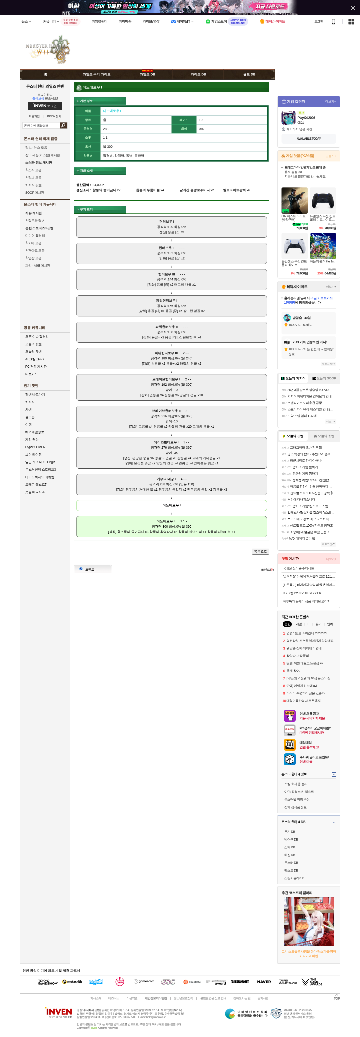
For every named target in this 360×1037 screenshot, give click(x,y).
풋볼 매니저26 (35, 492)
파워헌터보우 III (166, 353)
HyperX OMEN (35, 447)
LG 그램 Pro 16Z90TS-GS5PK (302, 593)
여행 (28, 424)
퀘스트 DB (291, 870)
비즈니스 (113, 998)
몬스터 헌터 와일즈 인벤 (45, 86)
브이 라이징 (33, 454)
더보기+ (330, 101)
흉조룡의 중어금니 (130, 532)
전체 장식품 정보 (295, 807)
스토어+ (331, 156)
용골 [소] (174, 232)
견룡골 (154, 395)
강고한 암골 (191, 311)
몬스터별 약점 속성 (297, 799)
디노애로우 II (166, 521)
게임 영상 (31, 439)
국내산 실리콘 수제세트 (298, 568)
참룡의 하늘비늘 (219, 532)
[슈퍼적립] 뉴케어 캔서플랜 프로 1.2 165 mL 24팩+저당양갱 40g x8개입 (309, 576)
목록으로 (260, 551)
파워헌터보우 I (166, 300)
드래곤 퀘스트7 (35, 484)
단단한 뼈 (190, 337)
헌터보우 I (166, 221)
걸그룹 (30, 417)
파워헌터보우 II (167, 327)
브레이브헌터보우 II (166, 411)
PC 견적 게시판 (36, 366)
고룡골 (143, 426)
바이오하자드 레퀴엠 (39, 477)
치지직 (30, 402)
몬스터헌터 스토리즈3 (40, 469)
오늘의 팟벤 (33, 351)
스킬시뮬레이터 (294, 878)
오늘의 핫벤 (33, 344)
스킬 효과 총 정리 (295, 784)
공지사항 (263, 998)
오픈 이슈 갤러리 (37, 336)
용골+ (156, 337)
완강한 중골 (141, 458)
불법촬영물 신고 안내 (213, 998)
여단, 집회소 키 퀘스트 (299, 792)
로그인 (318, 21)
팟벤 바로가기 (35, 394)
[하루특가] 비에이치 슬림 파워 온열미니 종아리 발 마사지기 (309, 585)
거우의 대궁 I (166, 479)
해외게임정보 (34, 432)
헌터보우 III (166, 274)
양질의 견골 (188, 363)
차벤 (28, 409)
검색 (63, 125)
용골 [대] (154, 311)
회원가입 (34, 116)
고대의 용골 (201, 426)
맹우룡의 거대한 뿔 (139, 489)
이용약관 (132, 998)
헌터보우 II (166, 248)
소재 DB (289, 847)
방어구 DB (291, 839)
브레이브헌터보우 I (166, 379)
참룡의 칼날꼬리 (190, 532)
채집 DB (289, 855)
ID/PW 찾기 (54, 116)
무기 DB (289, 832)
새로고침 (327, 363)
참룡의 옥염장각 (161, 532)
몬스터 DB (291, 863)
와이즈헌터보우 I (166, 442)
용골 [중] (163, 284)
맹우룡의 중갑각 (170, 489)
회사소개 (95, 998)
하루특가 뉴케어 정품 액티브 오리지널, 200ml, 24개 (309, 601)
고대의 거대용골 (204, 458)
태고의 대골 (183, 284)
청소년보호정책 (183, 998)
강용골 (182, 458)
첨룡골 (156, 363)
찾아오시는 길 (241, 998)
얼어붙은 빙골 (204, 463)
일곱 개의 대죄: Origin (40, 462)
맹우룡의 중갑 (197, 489)
